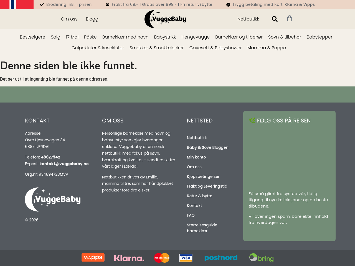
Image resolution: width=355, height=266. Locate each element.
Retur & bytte (199, 196)
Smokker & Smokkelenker (157, 48)
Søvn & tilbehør (284, 37)
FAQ (191, 215)
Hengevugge (195, 37)
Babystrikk (165, 37)
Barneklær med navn (125, 37)
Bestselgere (32, 37)
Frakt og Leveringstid (207, 186)
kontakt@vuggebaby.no (63, 164)
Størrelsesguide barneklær (202, 228)
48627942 (50, 157)
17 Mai (72, 37)
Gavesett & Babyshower (215, 48)
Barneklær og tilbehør (239, 37)
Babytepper (320, 37)
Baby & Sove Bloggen (208, 147)
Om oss (69, 19)
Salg (55, 37)
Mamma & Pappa (266, 48)
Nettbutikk (248, 19)
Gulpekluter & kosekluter (98, 48)
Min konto (196, 157)
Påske (90, 37)
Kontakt (194, 205)
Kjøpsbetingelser (203, 176)
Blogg (92, 19)
